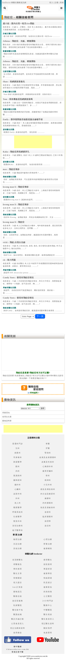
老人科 (18, 503)
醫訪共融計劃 (17, 619)
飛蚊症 (9, 17)
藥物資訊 (10, 399)
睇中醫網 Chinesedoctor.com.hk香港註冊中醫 (17, 649)
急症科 (48, 526)
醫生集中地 (17, 610)
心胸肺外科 (48, 466)
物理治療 (17, 539)
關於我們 (48, 628)
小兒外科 (48, 485)
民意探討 (48, 583)
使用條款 (17, 633)
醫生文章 (17, 573)
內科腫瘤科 (48, 503)
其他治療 (17, 548)
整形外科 (17, 521)
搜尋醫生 (48, 560)
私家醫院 (17, 605)
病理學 (48, 521)
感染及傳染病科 (47, 489)
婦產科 (18, 453)
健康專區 (48, 573)
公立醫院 (48, 596)
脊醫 (48, 444)
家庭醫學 (17, 462)
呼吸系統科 (17, 512)
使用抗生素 (7, 417)
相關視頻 (10, 336)
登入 (51, 3)
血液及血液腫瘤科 (47, 457)
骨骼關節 (17, 578)
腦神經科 (17, 480)
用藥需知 (6, 413)
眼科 (18, 466)
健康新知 (48, 587)
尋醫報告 (17, 564)
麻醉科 (48, 498)
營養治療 (48, 544)
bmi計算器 (18, 587)
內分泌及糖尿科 (47, 494)
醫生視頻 (48, 614)
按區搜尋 (48, 564)
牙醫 (48, 448)
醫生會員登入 (48, 619)
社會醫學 (17, 517)
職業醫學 (17, 507)
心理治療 (48, 539)
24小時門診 (47, 601)
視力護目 (17, 583)
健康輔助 (48, 548)
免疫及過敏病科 (47, 507)
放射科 (48, 512)
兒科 (18, 448)
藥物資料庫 (7, 421)
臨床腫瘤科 (48, 517)
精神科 (48, 480)
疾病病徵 (48, 592)
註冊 (56, 3)
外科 (18, 498)
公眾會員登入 (17, 624)
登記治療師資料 (17, 628)
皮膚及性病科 (48, 462)
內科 (18, 471)
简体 (62, 3)
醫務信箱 (17, 596)
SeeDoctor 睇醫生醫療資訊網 (14, 3)
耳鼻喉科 (17, 457)
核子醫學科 (17, 530)
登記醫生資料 (48, 624)
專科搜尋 (17, 569)
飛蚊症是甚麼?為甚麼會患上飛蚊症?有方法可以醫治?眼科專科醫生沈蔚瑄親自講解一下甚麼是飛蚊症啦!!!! (33, 375)
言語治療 (17, 544)
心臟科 (18, 489)
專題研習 (48, 569)
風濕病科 (17, 476)
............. (31, 36)
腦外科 (18, 485)
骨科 (48, 476)
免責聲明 (48, 633)
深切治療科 (17, 526)
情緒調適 (48, 578)
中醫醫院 (48, 610)
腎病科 (48, 453)
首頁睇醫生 (17, 560)
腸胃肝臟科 (48, 471)
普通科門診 (17, 444)
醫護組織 (17, 614)
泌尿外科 (17, 494)
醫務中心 (48, 605)
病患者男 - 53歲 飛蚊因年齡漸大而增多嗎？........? (23, 173)
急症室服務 (17, 601)
